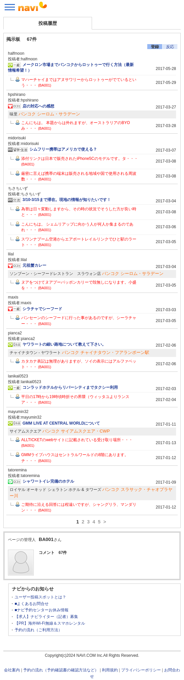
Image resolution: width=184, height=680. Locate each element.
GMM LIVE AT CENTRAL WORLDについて (61, 423)
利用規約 (110, 670)
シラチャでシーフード (42, 308)
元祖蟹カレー (34, 265)
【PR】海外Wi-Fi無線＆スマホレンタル (50, 623)
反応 (170, 46)
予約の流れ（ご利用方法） (38, 630)
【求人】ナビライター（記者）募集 (46, 616)
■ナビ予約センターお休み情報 (42, 610)
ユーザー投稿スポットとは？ (40, 597)
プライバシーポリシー (141, 670)
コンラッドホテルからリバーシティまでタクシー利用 (70, 387)
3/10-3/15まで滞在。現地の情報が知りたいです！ (67, 199)
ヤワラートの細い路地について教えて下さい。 (64, 344)
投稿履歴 (47, 23)
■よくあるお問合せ (32, 603)
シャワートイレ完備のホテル (48, 481)
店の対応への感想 (38, 106)
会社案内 (12, 670)
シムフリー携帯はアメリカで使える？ (63, 149)
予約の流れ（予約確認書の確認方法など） (61, 670)
